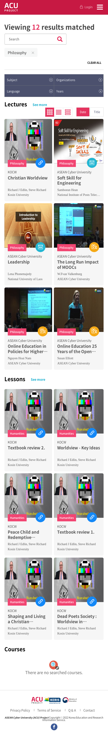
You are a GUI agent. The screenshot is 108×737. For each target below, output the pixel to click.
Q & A (72, 710)
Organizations (65, 80)
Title (97, 112)
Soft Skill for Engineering (69, 180)
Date (83, 112)
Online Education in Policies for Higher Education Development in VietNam (27, 348)
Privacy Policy (20, 710)
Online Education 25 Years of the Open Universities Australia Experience (78, 348)
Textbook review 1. (75, 531)
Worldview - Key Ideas (78, 447)
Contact (89, 710)
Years (59, 91)
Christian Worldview (28, 177)
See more (40, 104)
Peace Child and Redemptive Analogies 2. (23, 534)
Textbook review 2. (26, 447)
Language (13, 91)
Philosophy (17, 52)
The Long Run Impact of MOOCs (78, 264)
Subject (12, 80)
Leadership (19, 261)
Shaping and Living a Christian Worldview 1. (26, 619)
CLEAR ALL (94, 63)
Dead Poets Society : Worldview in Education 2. (77, 619)
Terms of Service (49, 710)
